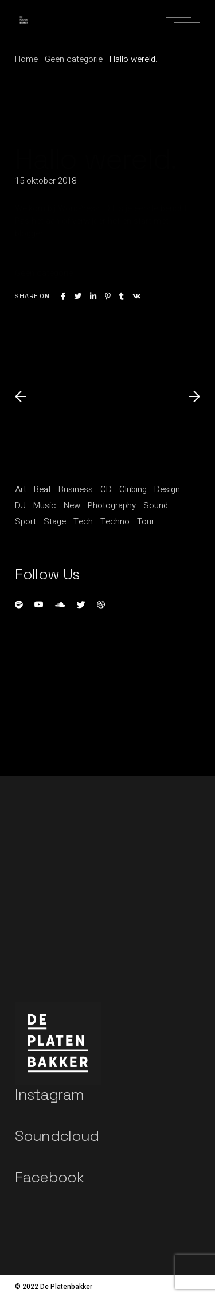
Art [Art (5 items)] (20, 489)
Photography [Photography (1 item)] (112, 505)
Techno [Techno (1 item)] (115, 521)
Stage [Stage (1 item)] (55, 521)
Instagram (49, 1094)
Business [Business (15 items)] (75, 489)
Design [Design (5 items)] (167, 489)
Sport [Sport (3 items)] (25, 521)
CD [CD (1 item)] (106, 489)
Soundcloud (57, 1136)
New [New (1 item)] (72, 505)
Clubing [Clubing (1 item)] (133, 489)
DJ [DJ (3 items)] (20, 505)
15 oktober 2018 (45, 180)
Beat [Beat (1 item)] (42, 489)
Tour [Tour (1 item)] (145, 521)
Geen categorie (74, 59)
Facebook (49, 1177)
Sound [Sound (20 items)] (155, 505)
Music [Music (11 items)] (44, 505)
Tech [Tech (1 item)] (83, 521)
